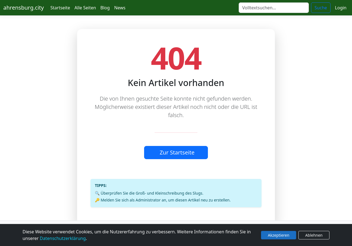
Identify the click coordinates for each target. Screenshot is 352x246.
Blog (105, 8)
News (119, 8)
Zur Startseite (177, 152)
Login (340, 8)
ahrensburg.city (23, 7)
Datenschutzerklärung (63, 238)
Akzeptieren (278, 235)
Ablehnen (314, 235)
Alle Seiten (85, 8)
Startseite (60, 8)
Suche (321, 8)
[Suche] (274, 7)
